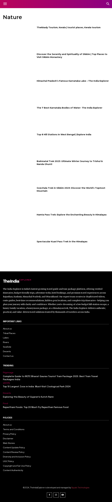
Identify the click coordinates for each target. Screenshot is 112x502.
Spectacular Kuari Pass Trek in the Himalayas (62, 241)
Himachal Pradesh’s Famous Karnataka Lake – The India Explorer (73, 81)
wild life (6, 383)
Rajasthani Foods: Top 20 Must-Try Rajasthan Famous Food (36, 407)
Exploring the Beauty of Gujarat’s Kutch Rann (28, 397)
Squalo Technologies (80, 487)
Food (5, 403)
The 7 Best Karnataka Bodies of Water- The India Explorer (69, 107)
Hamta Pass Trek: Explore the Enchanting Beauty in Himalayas (72, 214)
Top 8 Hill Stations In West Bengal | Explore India (64, 134)
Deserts (7, 393)
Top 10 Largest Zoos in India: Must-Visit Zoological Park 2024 (37, 387)
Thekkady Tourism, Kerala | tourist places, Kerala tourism (69, 27)
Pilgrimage (8, 372)
